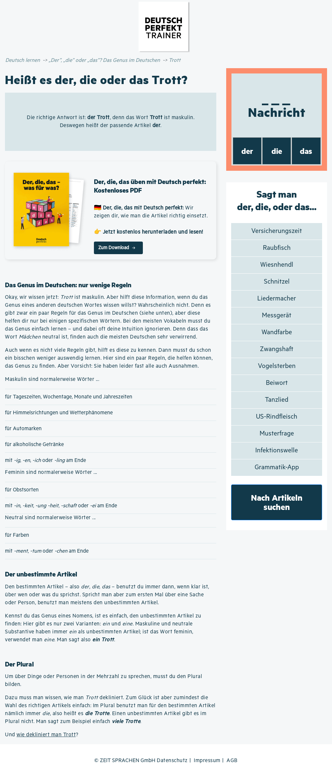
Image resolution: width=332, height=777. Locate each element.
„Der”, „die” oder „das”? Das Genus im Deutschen (104, 60)
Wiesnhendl (276, 265)
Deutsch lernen (22, 60)
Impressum (207, 760)
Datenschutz (172, 760)
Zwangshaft (276, 349)
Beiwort (277, 383)
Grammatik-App (277, 467)
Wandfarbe (277, 332)
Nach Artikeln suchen (277, 502)
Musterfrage (277, 433)
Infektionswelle (276, 450)
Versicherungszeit (276, 231)
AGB (232, 760)
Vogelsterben (277, 366)
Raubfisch (277, 248)
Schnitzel (277, 282)
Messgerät (276, 315)
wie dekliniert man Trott (46, 735)
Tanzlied (276, 400)
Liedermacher (276, 298)
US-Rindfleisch (276, 417)
